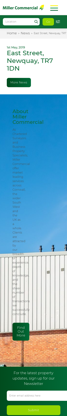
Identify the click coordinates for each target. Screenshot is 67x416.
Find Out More (21, 331)
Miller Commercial (23, 7)
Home (12, 33)
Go (48, 21)
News (25, 33)
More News (18, 82)
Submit (33, 410)
